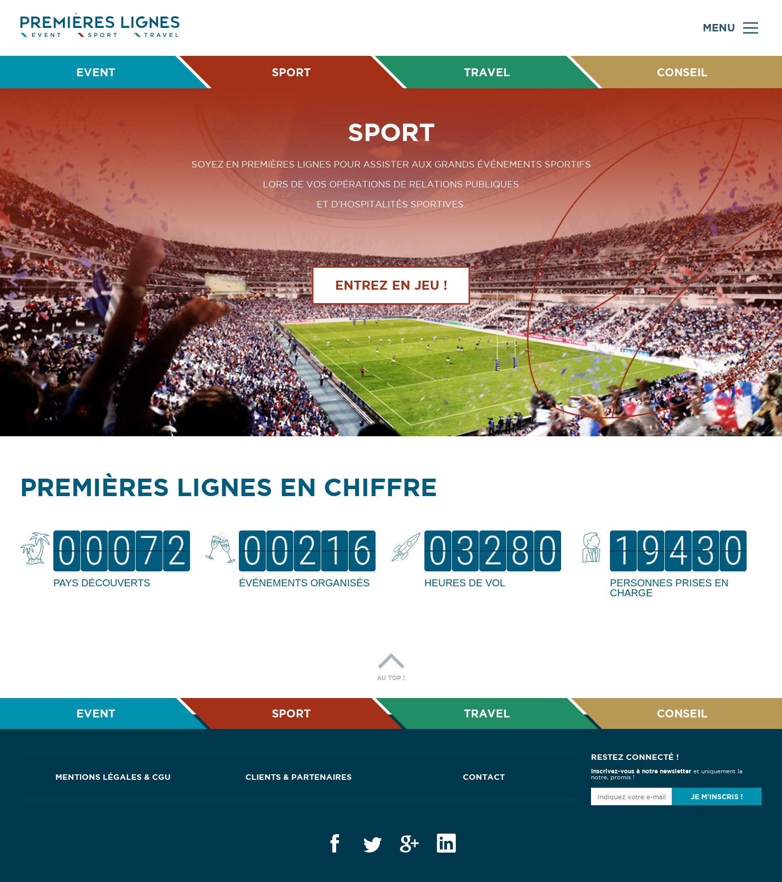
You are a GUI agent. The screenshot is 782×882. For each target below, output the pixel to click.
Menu (730, 27)
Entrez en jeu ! (391, 286)
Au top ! (391, 664)
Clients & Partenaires (298, 776)
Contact (484, 776)
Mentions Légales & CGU (113, 776)
